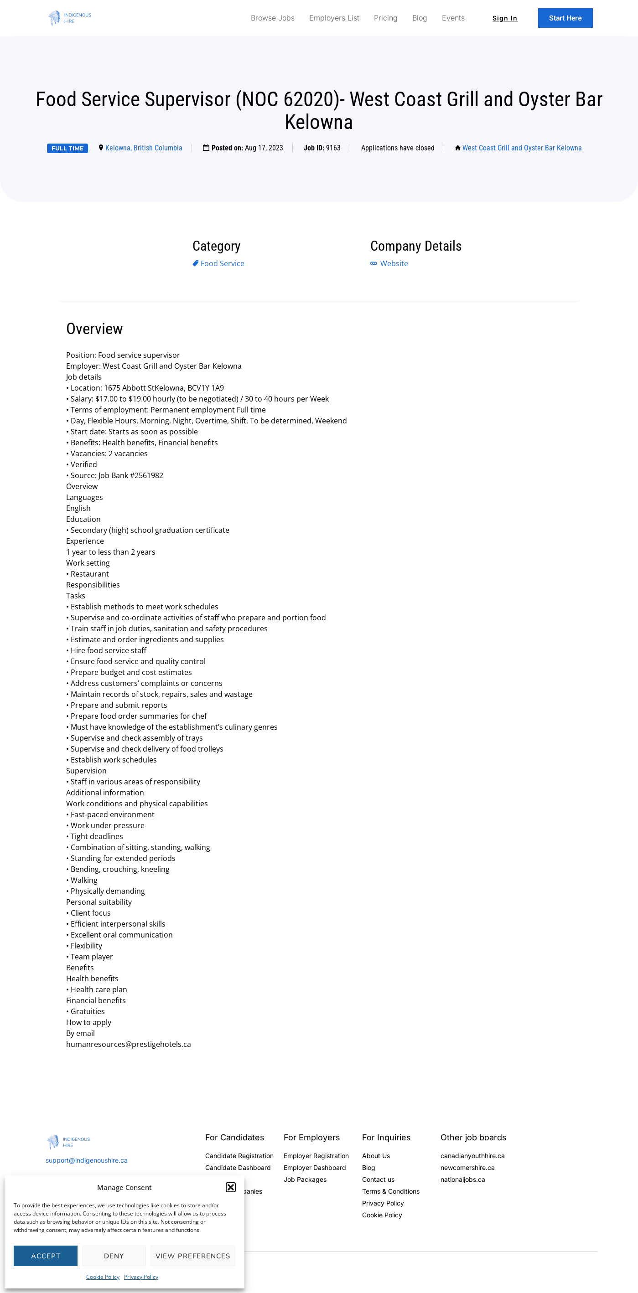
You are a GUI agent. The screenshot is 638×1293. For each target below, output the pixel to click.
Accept (46, 1256)
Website (393, 263)
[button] (230, 1187)
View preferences (193, 1256)
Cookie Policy (102, 1277)
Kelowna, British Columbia (143, 148)
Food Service (222, 263)
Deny (114, 1256)
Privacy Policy (141, 1277)
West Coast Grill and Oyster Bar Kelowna (522, 148)
